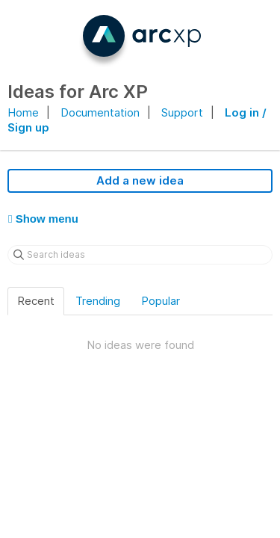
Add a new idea (140, 180)
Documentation (100, 112)
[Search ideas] (140, 255)
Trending (97, 301)
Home (23, 112)
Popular (160, 301)
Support (182, 112)
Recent (36, 301)
